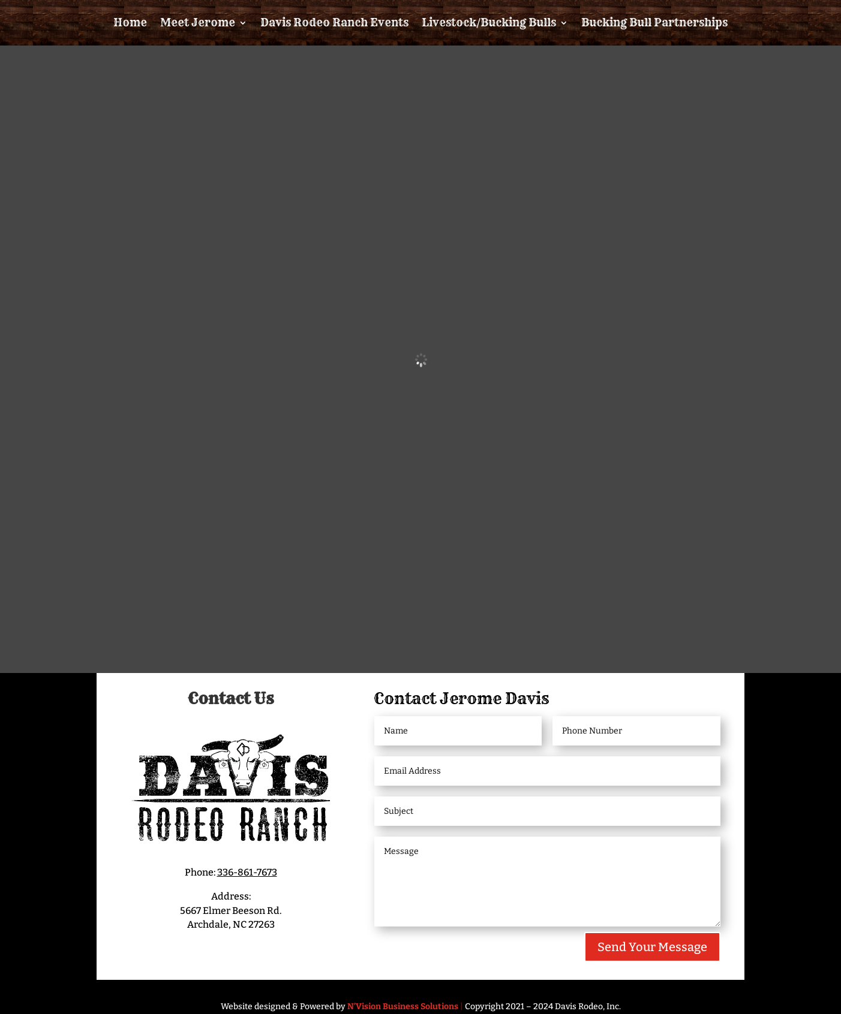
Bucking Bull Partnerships (654, 22)
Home (130, 22)
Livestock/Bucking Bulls (489, 22)
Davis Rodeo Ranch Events (334, 22)
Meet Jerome (197, 22)
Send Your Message (652, 947)
